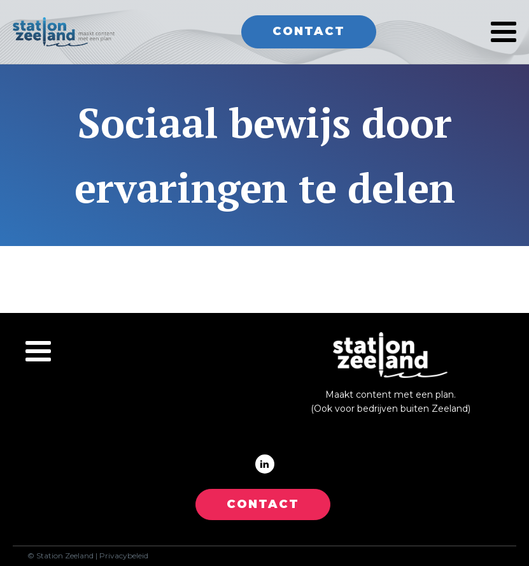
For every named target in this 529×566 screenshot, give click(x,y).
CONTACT (263, 504)
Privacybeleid (123, 555)
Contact (308, 31)
